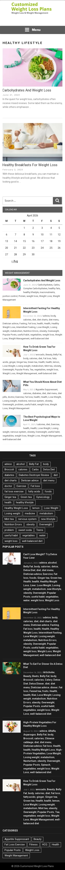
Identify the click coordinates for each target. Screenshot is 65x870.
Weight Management (19, 338)
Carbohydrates (45, 284)
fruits (45, 691)
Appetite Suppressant (47, 389)
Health (47, 323)
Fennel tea (35, 691)
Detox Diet (49, 469)
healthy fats (54, 288)
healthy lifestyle (31, 292)
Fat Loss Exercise (15, 844)
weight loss (32, 296)
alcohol (20, 464)
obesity (43, 331)
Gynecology (43, 497)
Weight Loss (45, 296)
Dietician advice (10, 323)
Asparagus (29, 734)
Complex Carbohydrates (35, 288)
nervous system (36, 400)
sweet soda (25, 530)
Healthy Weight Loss (16, 508)
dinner (54, 687)
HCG (44, 844)
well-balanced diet (40, 338)
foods (48, 491)
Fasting (23, 323)
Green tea (32, 362)
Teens (39, 530)
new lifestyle (48, 519)
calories (27, 319)
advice (46, 315)
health (40, 323)
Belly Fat (57, 354)
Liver (33, 585)
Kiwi (34, 695)
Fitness (33, 844)
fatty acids (34, 491)
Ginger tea (21, 362)
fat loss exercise (14, 491)
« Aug (14, 261)
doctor (11, 397)
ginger (12, 362)
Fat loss (32, 323)
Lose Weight (43, 327)
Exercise (19, 397)
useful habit (23, 334)
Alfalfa (52, 731)
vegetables (35, 334)
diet (34, 319)
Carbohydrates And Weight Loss (26, 90)
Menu (33, 29)
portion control (10, 296)
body (53, 315)
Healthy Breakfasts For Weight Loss (29, 165)
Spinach (45, 764)
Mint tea (49, 366)
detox (54, 566)
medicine (22, 400)
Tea (31, 369)
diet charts (42, 319)
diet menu (54, 319)
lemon (56, 362)
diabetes (36, 393)
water (42, 535)
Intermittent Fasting (26, 327)
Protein (22, 296)
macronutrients (47, 292)
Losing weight (23, 366)
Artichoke (48, 672)
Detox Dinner (36, 683)
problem (19, 404)
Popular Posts (9, 334)
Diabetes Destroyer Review (34, 475)
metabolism (16, 331)
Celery (48, 679)
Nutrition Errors (30, 331)
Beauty (49, 354)
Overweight (53, 331)
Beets (35, 676)
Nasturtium (29, 761)
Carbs (56, 284)
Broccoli (9, 469)
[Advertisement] (32, 21)
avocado (40, 354)
